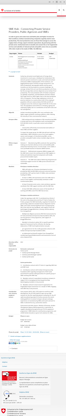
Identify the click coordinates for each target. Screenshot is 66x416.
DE (49, 2)
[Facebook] (10, 336)
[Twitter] (12, 336)
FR (56, 2)
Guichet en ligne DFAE (8, 351)
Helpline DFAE (24, 385)
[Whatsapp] (18, 336)
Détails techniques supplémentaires (20, 329)
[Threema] (16, 336)
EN (60, 2)
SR (64, 2)
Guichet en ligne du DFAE (28, 366)
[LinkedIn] (14, 336)
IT (53, 2)
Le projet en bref (15, 65)
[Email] (19, 336)
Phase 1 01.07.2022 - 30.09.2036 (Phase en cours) (34, 325)
